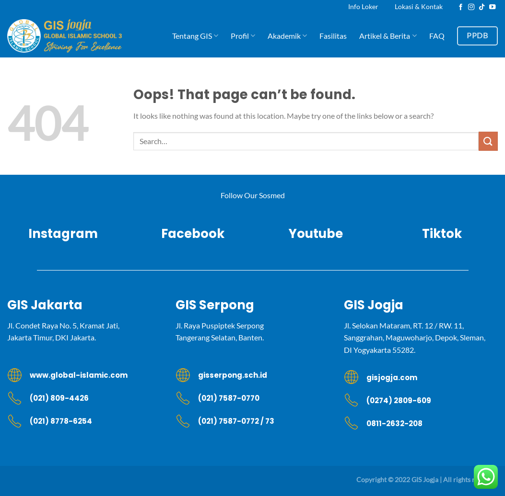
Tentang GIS (195, 36)
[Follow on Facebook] (461, 7)
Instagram (63, 233)
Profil (243, 36)
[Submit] (488, 141)
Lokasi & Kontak (419, 6)
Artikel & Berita (387, 36)
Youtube (316, 233)
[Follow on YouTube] (492, 7)
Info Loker (363, 6)
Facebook (189, 233)
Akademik (287, 36)
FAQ (437, 35)
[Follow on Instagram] (471, 7)
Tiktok (442, 233)
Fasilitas (333, 35)
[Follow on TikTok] (482, 7)
